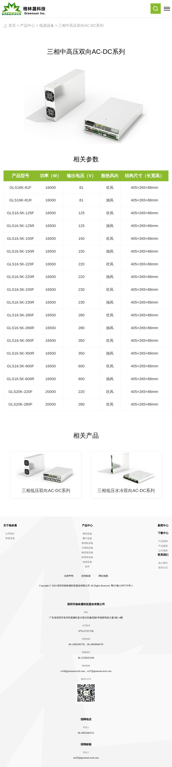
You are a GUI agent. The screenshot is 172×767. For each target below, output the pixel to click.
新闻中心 (163, 525)
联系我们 (163, 554)
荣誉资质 (10, 538)
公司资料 (163, 550)
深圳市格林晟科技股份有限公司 (86, 604)
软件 (87, 566)
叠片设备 (87, 538)
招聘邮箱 (86, 744)
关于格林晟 (10, 525)
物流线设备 (87, 552)
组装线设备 (87, 557)
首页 (12, 25)
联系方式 (163, 567)
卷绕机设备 (87, 543)
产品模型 (163, 546)
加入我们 (163, 563)
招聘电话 (86, 719)
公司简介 (10, 533)
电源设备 (46, 25)
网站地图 (103, 576)
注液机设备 (87, 548)
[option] (46, 475)
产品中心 (27, 25)
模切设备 (87, 533)
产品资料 (163, 541)
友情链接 (86, 576)
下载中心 (163, 533)
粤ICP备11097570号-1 (122, 585)
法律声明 (68, 576)
